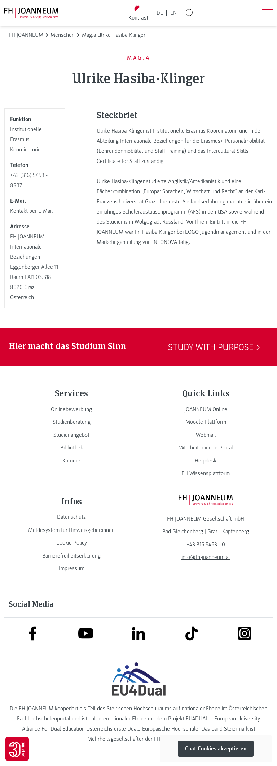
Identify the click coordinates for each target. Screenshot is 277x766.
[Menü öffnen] (267, 13)
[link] (71, 409)
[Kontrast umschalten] (138, 13)
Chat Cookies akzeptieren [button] (215, 748)
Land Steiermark (230, 728)
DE (160, 13)
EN (173, 13)
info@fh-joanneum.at (205, 557)
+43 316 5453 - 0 (205, 544)
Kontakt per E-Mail (31, 211)
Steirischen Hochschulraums (139, 708)
